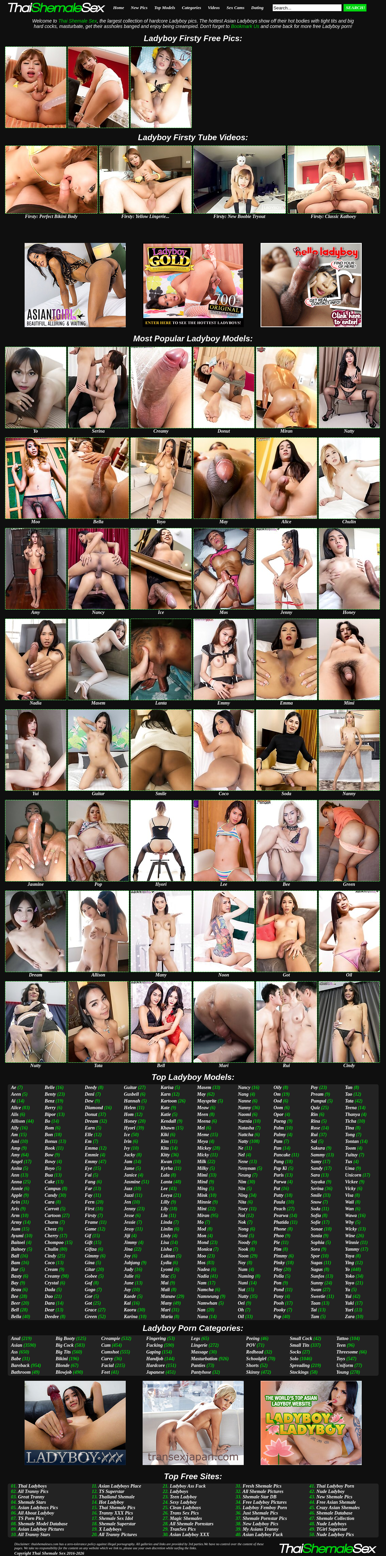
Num (242, 1269)
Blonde (62, 1365)
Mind (202, 1181)
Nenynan (247, 1168)
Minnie (204, 1202)
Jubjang (132, 1262)
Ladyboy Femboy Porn (265, 1507)
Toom (350, 1148)
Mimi (202, 1175)
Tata (349, 1100)
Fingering (156, 1338)
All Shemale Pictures (262, 1491)
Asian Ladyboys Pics (38, 1507)
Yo (347, 1269)
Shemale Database (335, 1513)
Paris (278, 1175)
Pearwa (280, 1215)
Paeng (279, 1121)
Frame (91, 1222)
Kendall (168, 1121)
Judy (128, 1269)
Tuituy (351, 1154)
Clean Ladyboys (185, 1507)
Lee (164, 1188)
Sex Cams (235, 7)
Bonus (51, 1141)
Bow (49, 1154)
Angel (17, 1161)
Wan (349, 1208)
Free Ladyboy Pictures (265, 1502)
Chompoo (54, 1242)
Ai (13, 1100)
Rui (314, 1134)
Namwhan (207, 1303)
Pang (278, 1161)
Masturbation (204, 1358)
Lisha (166, 1249)
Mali (165, 1289)
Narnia (244, 1121)
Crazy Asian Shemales (338, 1507)
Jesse (129, 1215)
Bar (15, 1269)
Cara (50, 1202)
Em (88, 1141)
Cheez (51, 1229)
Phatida (281, 1222)
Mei (201, 1127)
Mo (200, 1222)
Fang (90, 1181)
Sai (313, 1141)
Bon (49, 1134)
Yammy (352, 1249)
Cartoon (53, 1215)
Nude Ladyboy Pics (335, 1534)
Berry (50, 1107)
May (201, 1094)
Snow (315, 1202)
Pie (276, 1242)
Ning (242, 1195)
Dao (49, 1296)
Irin (128, 1141)
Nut (241, 1289)
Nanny (244, 1107)
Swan (315, 1289)
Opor (278, 1114)
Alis (15, 1114)
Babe (16, 1358)
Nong (243, 1229)
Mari (165, 1309)
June (129, 1282)
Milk (201, 1161)
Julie (129, 1276)
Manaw (167, 1296)
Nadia (203, 1276)
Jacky (129, 1154)
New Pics (139, 7)
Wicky (351, 1229)
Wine (350, 1235)
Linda (166, 1222)
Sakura (317, 1148)
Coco (50, 1262)
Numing (246, 1276)
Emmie (92, 1154)
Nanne (244, 1100)
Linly (165, 1235)
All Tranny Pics (33, 1491)
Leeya (166, 1195)
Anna (16, 1181)
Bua (49, 1175)
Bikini (62, 1358)
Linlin (166, 1229)
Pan (277, 1148)
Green (91, 1316)
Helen (130, 1107)
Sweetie (317, 1296)
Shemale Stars (32, 1502)
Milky (202, 1168)
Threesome (347, 1352)
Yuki (349, 1303)
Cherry (51, 1235)
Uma (349, 1168)
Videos (214, 7)
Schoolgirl (256, 1358)
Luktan (167, 1255)
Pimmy (280, 1255)
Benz (50, 1100)
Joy (127, 1255)
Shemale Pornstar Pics (265, 1518)
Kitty (165, 1154)
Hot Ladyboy (111, 1502)
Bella (16, 1316)
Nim (242, 1181)
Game (90, 1229)
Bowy (50, 1161)
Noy (241, 1262)
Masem (204, 1087)
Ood (277, 1100)
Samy (315, 1161)
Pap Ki (280, 1168)
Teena (350, 1107)
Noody (244, 1242)
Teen (341, 1345)
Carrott (52, 1208)
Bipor (50, 1114)
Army (16, 1222)
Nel (241, 1154)
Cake (50, 1181)
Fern (90, 1202)
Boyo (50, 1168)
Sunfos (317, 1276)
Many (166, 1303)
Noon (243, 1255)
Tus (348, 1161)
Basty (16, 1276)
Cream (51, 1269)
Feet (105, 1372)
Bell (15, 1309)
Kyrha (166, 1168)
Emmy (91, 1161)
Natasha (246, 1127)
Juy (127, 1289)
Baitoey (18, 1249)
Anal (16, 1338)
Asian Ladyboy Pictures (41, 1529)
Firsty (90, 1215)
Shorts (252, 1365)
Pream (316, 1094)
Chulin (51, 1249)
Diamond (94, 1107)
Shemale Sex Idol (116, 1518)
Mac (164, 1276)
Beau (16, 1289)
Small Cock (301, 1338)
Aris (15, 1208)
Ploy (277, 1269)
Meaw (203, 1107)
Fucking (154, 1345)
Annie (17, 1188)
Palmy (279, 1134)
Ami (15, 1141)
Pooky (279, 1309)
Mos (201, 1262)
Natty (243, 1141)
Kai (127, 1303)
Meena (204, 1121)
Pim (277, 1249)
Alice (16, 1107)
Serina (316, 1188)
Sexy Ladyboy (183, 1502)
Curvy (107, 1358)
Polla (278, 1276)
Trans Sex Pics (184, 1513)
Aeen (16, 1094)
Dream (91, 1121)
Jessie (130, 1222)
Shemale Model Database (43, 1523)
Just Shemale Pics (260, 1513)
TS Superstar (111, 1491)
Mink (202, 1195)
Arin (15, 1202)
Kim (164, 1141)
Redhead (254, 1352)
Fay (89, 1195)
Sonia (316, 1235)
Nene (243, 1161)
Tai (313, 1309)
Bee (15, 1296)
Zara (349, 1316)
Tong (350, 1134)
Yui (348, 1296)
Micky (203, 1154)
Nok (242, 1222)
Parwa (279, 1181)
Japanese (155, 1372)
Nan (201, 1309)
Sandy (316, 1168)
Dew (89, 1100)
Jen (127, 1202)
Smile (316, 1195)
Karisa (166, 1087)
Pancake (281, 1154)
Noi (241, 1215)
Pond (278, 1289)
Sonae (316, 1229)
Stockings (299, 1372)
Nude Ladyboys (332, 1523)
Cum (106, 1345)
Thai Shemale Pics (117, 1507)
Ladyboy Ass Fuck (188, 1486)
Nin (241, 1188)
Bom (49, 1127)
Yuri (349, 1309)
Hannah (132, 1100)
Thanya (352, 1114)
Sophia (317, 1242)
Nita (242, 1202)
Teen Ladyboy (183, 1496)
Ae (14, 1087)
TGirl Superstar (332, 1529)
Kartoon (168, 1100)
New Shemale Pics (335, 1496)
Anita (16, 1168)
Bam (15, 1262)
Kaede (130, 1296)
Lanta (166, 1181)
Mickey (204, 1148)
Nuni (243, 1282)
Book (50, 1148)
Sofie (315, 1222)
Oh (241, 1309)
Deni (89, 1094)
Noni (242, 1235)
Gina (90, 1262)
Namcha (205, 1289)
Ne (240, 1148)
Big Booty (65, 1338)
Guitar (130, 1087)
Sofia (315, 1215)
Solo (294, 1358)
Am (14, 1134)
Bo (47, 1121)
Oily (277, 1087)
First (89, 1208)
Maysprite (207, 1100)
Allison (18, 1121)
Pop (277, 1316)
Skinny (253, 1372)
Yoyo (349, 1282)
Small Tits (299, 1345)
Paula (279, 1202)
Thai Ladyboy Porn (335, 1486)
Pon (277, 1282)
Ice (127, 1134)
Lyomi (166, 1269)
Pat (276, 1188)
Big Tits (63, 1352)
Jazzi (129, 1195)
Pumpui (318, 1100)
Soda (315, 1208)
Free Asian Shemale (336, 1502)
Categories (191, 7)
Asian (16, 1345)
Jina (128, 1249)
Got (88, 1303)
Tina (349, 1127)
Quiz (315, 1107)
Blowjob (63, 1372)
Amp (15, 1148)
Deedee (52, 1316)
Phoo (278, 1235)
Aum (16, 1229)
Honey (130, 1121)
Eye (88, 1168)
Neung (244, 1175)
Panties (198, 1365)
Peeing (253, 1338)
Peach (279, 1208)
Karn (165, 1094)
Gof (88, 1282)
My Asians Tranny (260, 1529)
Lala (164, 1175)
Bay (15, 1282)
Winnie (352, 1242)
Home (118, 7)
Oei (241, 1303)
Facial (107, 1365)
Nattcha (245, 1134)
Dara (50, 1303)
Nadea (203, 1269)
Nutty (243, 1296)
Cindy (50, 1255)
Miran (203, 1215)
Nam (202, 1282)
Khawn (167, 1127)
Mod (201, 1229)
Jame (129, 1168)
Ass (14, 1352)
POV (251, 1345)
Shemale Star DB (259, 1496)
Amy (15, 1154)
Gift (89, 1242)
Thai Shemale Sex (49, 1553)
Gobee (91, 1276)
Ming (202, 1188)
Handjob (155, 1358)
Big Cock (64, 1345)
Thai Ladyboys (32, 1486)
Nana (202, 1316)
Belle (50, 1087)
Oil (241, 1316)
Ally (15, 1127)
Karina (131, 1316)
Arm (15, 1215)
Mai (164, 1282)
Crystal (52, 1282)
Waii (349, 1202)
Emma (91, 1148)
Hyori (129, 1127)
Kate (164, 1107)
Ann (15, 1175)
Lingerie (199, 1345)
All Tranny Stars (34, 1534)
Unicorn (353, 1175)
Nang (243, 1094)
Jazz (128, 1188)
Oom (278, 1107)
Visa (349, 1195)
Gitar (90, 1269)
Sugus (316, 1269)
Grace (91, 1309)
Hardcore (155, 1365)
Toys (340, 1358)
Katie (165, 1114)
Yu (347, 1289)
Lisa (164, 1242)
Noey (243, 1208)
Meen (202, 1114)
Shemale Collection (335, 1518)
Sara (315, 1175)
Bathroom (21, 1372)
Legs (195, 1338)
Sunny (316, 1282)
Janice (130, 1175)
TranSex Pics (183, 1529)
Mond (203, 1242)
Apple (16, 1195)
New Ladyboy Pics (260, 1523)
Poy (314, 1087)
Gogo (90, 1289)
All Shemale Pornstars (191, 1523)
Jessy (129, 1229)
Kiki (164, 1134)
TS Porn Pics (31, 1518)
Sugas (316, 1262)
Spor (315, 1255)
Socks (295, 1352)
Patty (278, 1195)
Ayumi (17, 1235)
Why (349, 1222)
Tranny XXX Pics (116, 1513)
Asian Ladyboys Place (119, 1486)
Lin (163, 1215)
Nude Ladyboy (331, 1491)
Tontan (352, 1141)
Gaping (153, 1352)
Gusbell (131, 1094)
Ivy (127, 1148)
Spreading (300, 1365)
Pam (277, 1141)
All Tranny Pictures (118, 1534)
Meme (203, 1134)
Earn (90, 1127)
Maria (166, 1316)
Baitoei (18, 1242)
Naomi (244, 1114)
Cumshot (110, 1352)
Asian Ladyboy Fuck (262, 1534)
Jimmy (130, 1242)
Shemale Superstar (117, 1523)
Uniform (344, 1365)
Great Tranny (31, 1496)
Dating (257, 7)
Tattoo (342, 1338)
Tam (314, 1316)
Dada (50, 1289)
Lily (164, 1208)
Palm (278, 1127)
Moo (201, 1255)
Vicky (350, 1188)
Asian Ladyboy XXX (189, 1534)
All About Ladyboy (36, 1513)
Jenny (130, 1208)
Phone (279, 1229)
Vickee (351, 1181)
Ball (15, 1255)
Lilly (164, 1202)
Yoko (349, 1276)
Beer (15, 1303)
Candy (51, 1195)
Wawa (351, 1215)
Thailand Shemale (117, 1496)
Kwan (166, 1161)
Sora (315, 1249)
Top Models (164, 7)
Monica (204, 1249)
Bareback (20, 1365)
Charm (51, 1222)
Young (342, 1372)
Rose (315, 1127)
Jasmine (132, 1181)
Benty (50, 1094)
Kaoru (130, 1309)
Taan (315, 1303)
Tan (348, 1087)
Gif (88, 1235)
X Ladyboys (110, 1529)
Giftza (91, 1249)
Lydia (165, 1262)
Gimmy (92, 1255)
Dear (50, 1309)
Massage (199, 1352)
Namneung (208, 1296)
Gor (89, 1296)
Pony (278, 1296)
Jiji (127, 1235)
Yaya (349, 1255)
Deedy (91, 1087)
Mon (201, 1235)
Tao (348, 1094)
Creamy (52, 1276)
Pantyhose (201, 1372)
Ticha (350, 1121)
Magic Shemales (186, 1518)
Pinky (279, 1262)
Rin (314, 1114)
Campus (53, 1188)
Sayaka (317, 1181)
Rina (315, 1121)
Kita (164, 1148)
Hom (129, 1114)
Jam (128, 1161)
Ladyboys (179, 1491)
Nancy (244, 1087)
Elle (89, 1134)
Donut (91, 1114)
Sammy (317, 1154)
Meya (202, 1141)
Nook (243, 1249)
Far (88, 1188)
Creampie (110, 1338)
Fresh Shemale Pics (262, 1486)
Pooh (278, 1303)
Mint (202, 1208)
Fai (88, 1175)
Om (276, 1094)
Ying (349, 1262)
